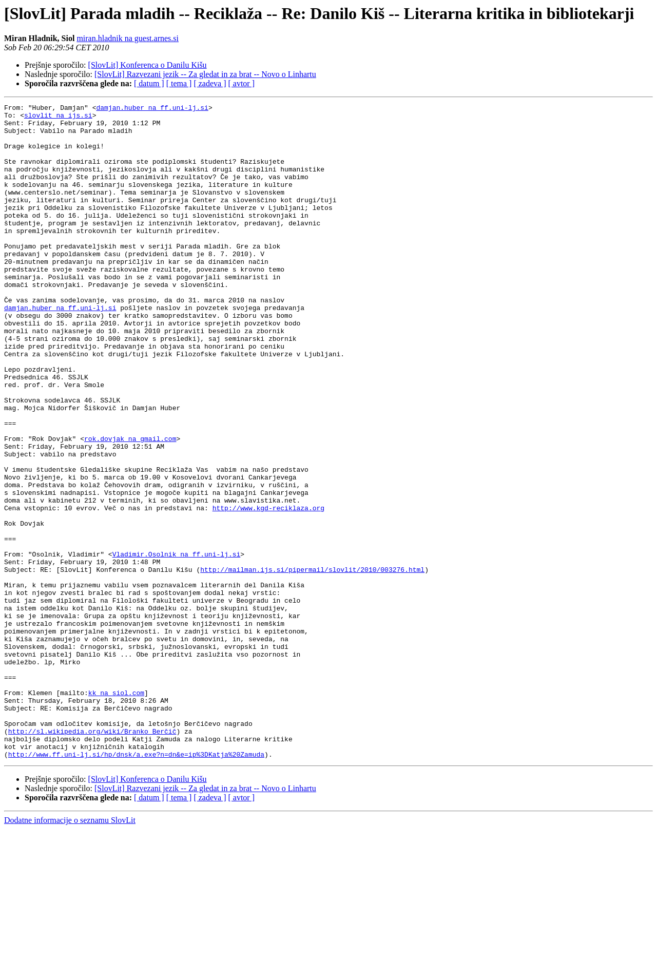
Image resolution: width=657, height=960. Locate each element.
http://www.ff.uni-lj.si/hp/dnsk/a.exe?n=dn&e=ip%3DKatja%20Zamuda (136, 885)
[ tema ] (179, 83)
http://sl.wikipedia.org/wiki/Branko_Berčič (92, 857)
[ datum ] (149, 83)
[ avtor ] (241, 83)
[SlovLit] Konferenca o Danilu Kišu (147, 65)
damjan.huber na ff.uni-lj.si (152, 108)
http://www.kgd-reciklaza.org (268, 589)
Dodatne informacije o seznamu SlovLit (70, 951)
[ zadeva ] (210, 83)
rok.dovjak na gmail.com (130, 506)
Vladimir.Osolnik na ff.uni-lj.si (176, 644)
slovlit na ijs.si (58, 118)
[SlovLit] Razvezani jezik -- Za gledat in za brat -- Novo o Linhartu (205, 74)
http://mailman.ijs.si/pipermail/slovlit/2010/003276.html (312, 663)
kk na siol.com (116, 811)
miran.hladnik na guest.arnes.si (127, 38)
